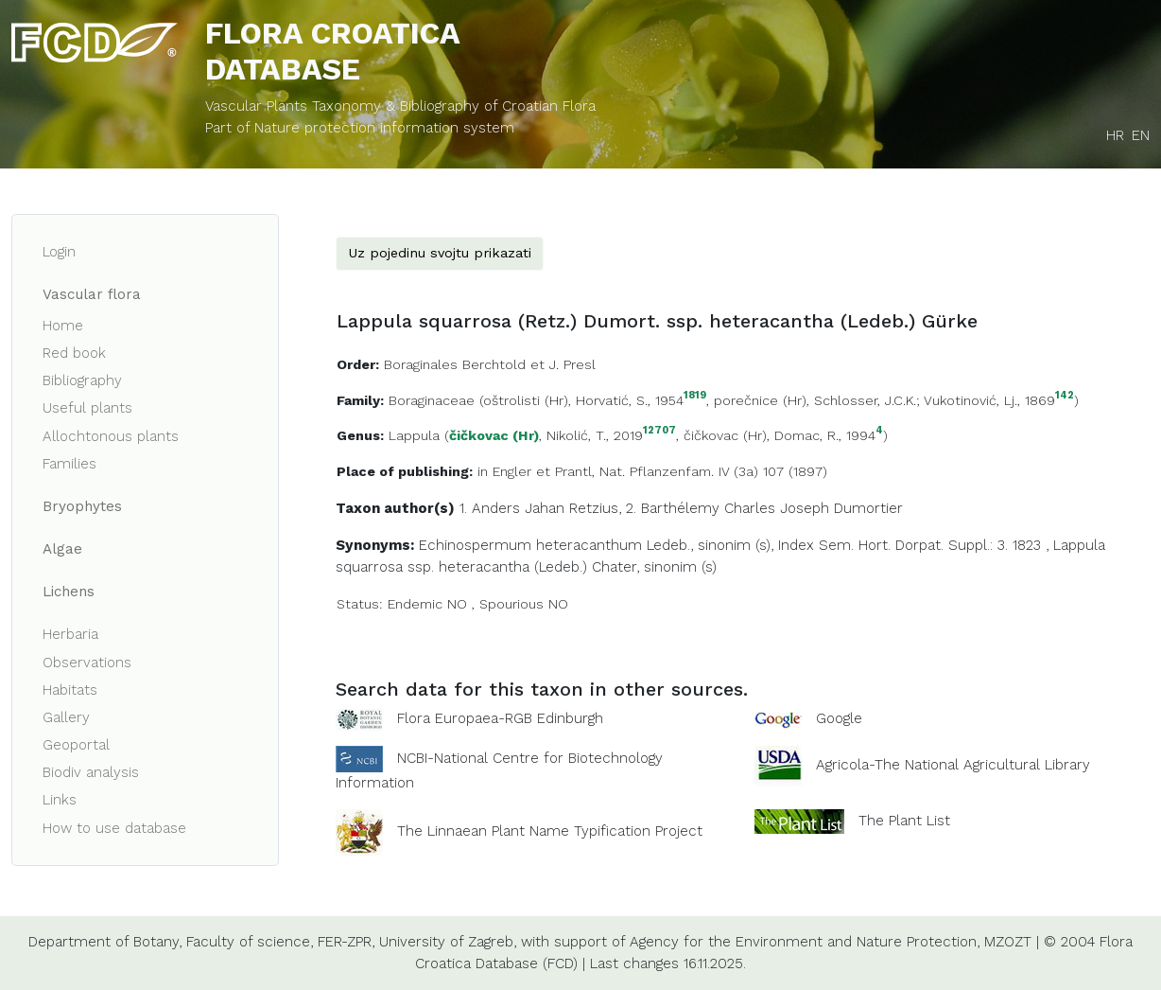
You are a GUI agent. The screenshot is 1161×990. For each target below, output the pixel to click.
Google (839, 718)
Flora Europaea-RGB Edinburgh (500, 718)
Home (63, 325)
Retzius (593, 508)
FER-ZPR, (346, 941)
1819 (695, 396)
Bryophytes (82, 506)
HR (1115, 135)
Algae (62, 548)
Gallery (66, 717)
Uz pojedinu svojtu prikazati (439, 252)
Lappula (414, 435)
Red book (74, 353)
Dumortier (868, 508)
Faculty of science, (249, 941)
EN (1141, 135)
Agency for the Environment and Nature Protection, (804, 941)
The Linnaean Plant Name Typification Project (549, 831)
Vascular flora (92, 294)
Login (59, 251)
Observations (87, 662)
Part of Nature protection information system (359, 127)
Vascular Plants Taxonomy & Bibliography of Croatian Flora (400, 106)
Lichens (69, 591)
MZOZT (1007, 941)
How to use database (114, 828)
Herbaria (70, 634)
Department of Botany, (105, 941)
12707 (659, 431)
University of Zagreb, (447, 941)
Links (60, 799)
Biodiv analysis (91, 772)
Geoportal (76, 744)
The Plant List (904, 820)
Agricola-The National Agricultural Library (953, 764)
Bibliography (82, 380)
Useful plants (87, 407)
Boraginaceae (432, 400)
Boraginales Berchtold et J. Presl (490, 364)
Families (69, 463)
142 (1064, 396)
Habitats (70, 689)
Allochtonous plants (111, 436)
